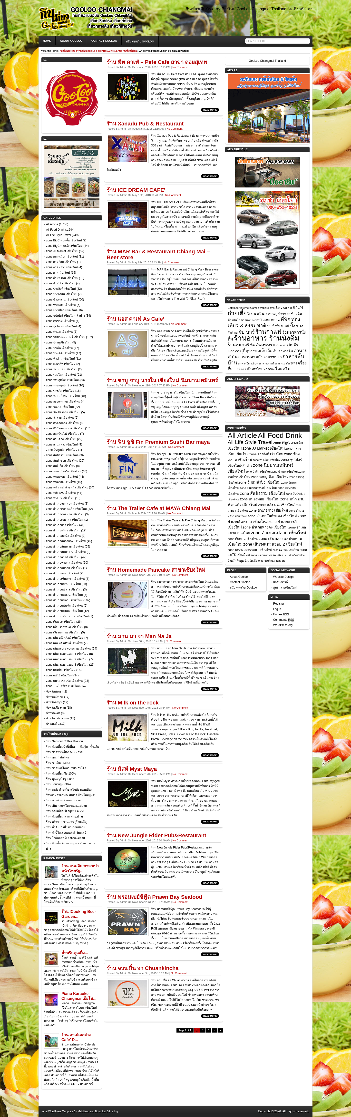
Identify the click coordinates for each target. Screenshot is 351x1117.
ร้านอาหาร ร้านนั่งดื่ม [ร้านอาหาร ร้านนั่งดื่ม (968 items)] (266, 338)
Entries (281, 614)
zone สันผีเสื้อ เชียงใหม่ (60, 466)
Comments (283, 620)
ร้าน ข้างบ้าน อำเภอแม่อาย (63, 800)
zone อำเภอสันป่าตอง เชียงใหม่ (66, 552)
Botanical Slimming (106, 1111)
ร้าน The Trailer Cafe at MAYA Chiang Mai (158, 508)
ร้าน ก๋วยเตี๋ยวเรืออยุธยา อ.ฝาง (65, 811)
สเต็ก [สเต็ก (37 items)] (262, 351)
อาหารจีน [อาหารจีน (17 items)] (285, 351)
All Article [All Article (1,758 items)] (242, 435)
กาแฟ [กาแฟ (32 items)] (298, 307)
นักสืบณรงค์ (280, 582)
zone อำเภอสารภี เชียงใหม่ (63, 557)
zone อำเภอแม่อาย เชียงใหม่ (64, 600)
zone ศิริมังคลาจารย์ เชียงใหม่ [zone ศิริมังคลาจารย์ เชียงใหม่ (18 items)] (258, 487)
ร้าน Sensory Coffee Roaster (64, 741)
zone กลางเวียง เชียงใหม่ (62, 256)
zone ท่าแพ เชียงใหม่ (59, 331)
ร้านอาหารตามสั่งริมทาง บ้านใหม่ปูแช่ (70, 795)
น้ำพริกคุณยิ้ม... (74, 953)
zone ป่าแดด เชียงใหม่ (60, 353)
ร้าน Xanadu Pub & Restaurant (145, 124)
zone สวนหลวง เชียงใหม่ (62, 444)
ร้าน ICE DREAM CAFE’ (136, 190)
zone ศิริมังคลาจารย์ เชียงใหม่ (65, 428)
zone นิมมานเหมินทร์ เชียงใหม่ (65, 337)
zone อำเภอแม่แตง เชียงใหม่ (64, 611)
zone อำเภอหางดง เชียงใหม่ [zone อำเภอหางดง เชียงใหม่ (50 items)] (265, 527)
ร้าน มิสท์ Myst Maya (132, 769)
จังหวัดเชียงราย (56, 707)
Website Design (283, 577)
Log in (277, 609)
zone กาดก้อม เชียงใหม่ (61, 262)
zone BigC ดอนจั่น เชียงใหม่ (64, 240)
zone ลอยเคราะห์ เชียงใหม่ (63, 401)
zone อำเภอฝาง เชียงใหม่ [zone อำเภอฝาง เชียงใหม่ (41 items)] (268, 510)
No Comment (180, 67)
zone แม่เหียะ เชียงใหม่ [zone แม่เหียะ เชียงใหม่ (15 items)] (286, 549)
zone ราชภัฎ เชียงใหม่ (60, 391)
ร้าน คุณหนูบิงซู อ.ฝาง (60, 779)
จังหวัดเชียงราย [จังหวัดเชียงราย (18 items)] (253, 560)
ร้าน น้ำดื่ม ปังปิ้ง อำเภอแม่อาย (65, 827)
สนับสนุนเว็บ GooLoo (140, 41)
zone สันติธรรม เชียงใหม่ (62, 455)
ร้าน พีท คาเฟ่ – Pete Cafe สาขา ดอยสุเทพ (157, 62)
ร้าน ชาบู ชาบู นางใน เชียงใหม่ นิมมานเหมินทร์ (162, 380)
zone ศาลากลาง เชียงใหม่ (62, 423)
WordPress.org (282, 625)
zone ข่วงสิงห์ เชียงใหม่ (61, 288)
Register (278, 603)
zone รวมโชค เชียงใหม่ (61, 374)
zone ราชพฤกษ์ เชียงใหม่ (62, 385)
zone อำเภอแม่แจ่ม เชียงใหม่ (64, 605)
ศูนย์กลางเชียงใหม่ (285, 587)
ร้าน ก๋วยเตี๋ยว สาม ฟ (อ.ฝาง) (64, 816)
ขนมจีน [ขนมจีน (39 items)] (257, 313)
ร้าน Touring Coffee (58, 784)
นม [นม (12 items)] (269, 326)
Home (47, 40)
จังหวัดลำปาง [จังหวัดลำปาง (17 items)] (296, 555)
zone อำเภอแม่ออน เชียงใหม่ (64, 595)
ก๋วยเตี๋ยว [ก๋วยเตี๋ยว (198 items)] (239, 313)
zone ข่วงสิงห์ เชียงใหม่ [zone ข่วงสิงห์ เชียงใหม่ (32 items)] (266, 454)
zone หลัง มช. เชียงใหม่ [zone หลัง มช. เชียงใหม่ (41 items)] (276, 505)
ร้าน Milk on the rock (133, 703)
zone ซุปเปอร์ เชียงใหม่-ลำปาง (65, 315)
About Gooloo (71, 40)
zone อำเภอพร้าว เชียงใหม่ (63, 530)
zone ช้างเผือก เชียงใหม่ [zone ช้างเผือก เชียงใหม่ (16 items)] (267, 459)
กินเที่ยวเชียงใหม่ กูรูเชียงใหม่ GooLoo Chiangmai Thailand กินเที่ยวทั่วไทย (98, 51)
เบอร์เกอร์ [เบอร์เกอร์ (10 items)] (240, 369)
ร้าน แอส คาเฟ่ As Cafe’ (135, 319)
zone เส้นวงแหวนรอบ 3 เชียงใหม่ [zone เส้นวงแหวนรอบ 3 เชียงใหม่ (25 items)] (250, 550)
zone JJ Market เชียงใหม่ (62, 251)
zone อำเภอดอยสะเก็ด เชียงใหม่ (66, 509)
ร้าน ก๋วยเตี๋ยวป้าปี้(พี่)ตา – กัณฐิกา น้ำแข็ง (72, 746)
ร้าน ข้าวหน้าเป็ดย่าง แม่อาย (64, 752)
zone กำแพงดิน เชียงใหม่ (62, 278)
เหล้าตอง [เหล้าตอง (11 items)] (268, 369)
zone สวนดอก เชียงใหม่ (61, 439)
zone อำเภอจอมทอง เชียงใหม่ (65, 503)
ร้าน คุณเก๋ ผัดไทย (57, 757)
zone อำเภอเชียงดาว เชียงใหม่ (65, 578)
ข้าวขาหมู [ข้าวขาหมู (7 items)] (271, 314)
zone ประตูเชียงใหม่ (58, 342)
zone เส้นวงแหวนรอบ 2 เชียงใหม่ (67, 659)
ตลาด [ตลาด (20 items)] (275, 320)
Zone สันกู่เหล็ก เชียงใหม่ (62, 450)
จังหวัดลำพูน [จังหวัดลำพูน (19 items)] (236, 560)
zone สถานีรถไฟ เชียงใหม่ (62, 433)
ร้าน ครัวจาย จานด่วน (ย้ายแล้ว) (66, 822)
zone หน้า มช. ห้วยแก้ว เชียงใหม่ (67, 487)
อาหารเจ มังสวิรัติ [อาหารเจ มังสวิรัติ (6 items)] (285, 363)
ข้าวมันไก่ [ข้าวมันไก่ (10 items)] (234, 320)
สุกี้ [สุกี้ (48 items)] (242, 350)
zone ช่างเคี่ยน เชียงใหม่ (61, 294)
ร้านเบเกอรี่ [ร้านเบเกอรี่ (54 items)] (238, 344)
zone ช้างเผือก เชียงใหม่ (61, 310)
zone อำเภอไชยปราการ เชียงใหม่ (67, 616)
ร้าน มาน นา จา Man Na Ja (139, 636)
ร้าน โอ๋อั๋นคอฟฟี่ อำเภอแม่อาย (65, 838)
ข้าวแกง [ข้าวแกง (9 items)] (246, 320)
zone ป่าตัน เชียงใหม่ (59, 348)
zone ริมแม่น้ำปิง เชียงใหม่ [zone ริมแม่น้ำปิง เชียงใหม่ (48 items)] (259, 482)
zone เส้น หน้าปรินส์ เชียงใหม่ (65, 638)
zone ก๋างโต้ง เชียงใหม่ (60, 283)
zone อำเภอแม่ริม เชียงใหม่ (63, 584)
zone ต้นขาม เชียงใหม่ (60, 321)
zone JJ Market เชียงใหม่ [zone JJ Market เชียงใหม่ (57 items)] (263, 448)
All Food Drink (55, 229)
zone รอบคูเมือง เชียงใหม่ (62, 380)
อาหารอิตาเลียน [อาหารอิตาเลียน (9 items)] (248, 363)
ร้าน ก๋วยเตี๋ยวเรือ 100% (61, 773)
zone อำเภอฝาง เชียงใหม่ (62, 525)
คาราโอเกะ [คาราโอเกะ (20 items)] (261, 320)
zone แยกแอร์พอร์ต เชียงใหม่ (64, 681)
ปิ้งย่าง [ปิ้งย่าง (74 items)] (296, 325)
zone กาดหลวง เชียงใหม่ (62, 267)
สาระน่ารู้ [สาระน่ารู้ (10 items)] (282, 345)
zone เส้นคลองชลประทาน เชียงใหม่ (68, 648)
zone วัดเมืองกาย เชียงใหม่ (63, 412)
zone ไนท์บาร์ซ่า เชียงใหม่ (63, 686)
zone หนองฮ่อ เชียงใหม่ (61, 482)
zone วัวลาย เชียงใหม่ (60, 417)
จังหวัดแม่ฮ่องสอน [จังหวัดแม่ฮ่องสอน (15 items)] (274, 560)
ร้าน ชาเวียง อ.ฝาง (58, 763)
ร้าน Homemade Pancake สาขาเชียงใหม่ (156, 570)
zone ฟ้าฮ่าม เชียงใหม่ (60, 358)
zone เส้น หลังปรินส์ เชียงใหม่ (64, 643)
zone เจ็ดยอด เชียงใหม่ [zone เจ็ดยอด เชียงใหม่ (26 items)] (243, 539)
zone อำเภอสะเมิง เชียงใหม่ (63, 536)
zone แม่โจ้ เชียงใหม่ (59, 675)
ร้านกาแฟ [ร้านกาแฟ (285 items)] (268, 331)
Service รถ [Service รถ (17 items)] (283, 308)
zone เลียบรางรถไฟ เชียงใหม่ (64, 627)
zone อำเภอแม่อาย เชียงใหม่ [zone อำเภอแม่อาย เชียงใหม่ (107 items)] (278, 532)
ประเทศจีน (52, 723)
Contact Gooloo (104, 40)
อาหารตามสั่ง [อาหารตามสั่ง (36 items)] (250, 357)
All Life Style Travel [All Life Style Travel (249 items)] (250, 442)
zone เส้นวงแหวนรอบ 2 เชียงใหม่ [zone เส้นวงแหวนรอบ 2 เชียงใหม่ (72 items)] (272, 544)
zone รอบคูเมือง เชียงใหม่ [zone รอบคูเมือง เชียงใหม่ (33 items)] (270, 477)
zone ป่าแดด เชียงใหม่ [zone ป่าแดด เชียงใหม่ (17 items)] (284, 471)
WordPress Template (60, 1111)
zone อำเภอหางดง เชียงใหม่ (64, 562)
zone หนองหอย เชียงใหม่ (62, 476)
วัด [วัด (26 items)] (252, 345)
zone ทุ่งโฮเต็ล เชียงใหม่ (61, 326)
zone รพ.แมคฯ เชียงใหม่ (61, 369)
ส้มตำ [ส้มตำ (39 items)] (272, 350)
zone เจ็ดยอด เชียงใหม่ (61, 621)
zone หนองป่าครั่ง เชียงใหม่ (63, 471)
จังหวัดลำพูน (54, 702)
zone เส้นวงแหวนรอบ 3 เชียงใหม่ (67, 664)
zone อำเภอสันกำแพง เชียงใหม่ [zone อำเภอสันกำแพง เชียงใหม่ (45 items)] (272, 516)
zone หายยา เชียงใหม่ (60, 498)
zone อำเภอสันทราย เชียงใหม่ (65, 546)
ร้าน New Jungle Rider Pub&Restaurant (156, 835)
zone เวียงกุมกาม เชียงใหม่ (63, 632)
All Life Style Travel (58, 235)
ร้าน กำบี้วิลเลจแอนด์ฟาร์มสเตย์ (66, 832)
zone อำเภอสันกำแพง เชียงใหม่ (66, 541)
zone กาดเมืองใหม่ (58, 272)
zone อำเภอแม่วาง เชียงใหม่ (64, 589)
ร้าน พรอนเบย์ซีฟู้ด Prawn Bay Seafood (154, 897)
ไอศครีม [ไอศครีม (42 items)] (283, 368)
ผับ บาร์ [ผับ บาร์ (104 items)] (246, 332)
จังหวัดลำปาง (54, 697)
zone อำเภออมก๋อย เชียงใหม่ (64, 568)
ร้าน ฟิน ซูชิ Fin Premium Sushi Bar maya (158, 442)
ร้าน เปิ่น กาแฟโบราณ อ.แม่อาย (66, 805)
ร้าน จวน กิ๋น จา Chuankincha (143, 968)
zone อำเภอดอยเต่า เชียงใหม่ (65, 519)
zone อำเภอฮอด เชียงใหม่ (62, 573)
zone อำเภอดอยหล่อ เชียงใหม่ (65, 514)
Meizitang (83, 1111)
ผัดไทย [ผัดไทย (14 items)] (233, 332)
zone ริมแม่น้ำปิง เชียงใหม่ (63, 396)
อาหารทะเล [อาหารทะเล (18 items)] (272, 357)
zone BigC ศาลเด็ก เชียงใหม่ (64, 246)
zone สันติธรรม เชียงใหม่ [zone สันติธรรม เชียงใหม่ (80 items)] (262, 493)
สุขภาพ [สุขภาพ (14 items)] (251, 351)
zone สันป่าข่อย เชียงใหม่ (62, 460)
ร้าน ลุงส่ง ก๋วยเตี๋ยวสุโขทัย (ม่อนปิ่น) (69, 789)
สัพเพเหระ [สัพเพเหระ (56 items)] (265, 344)
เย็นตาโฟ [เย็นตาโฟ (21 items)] (254, 369)
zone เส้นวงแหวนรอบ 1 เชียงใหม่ (67, 654)
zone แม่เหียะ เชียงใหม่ (61, 670)
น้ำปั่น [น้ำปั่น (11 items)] (276, 326)
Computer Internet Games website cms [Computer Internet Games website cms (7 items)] (251, 307)
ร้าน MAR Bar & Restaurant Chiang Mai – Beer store (158, 254)
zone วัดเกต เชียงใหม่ (60, 407)
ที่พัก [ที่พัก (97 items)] (285, 319)
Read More (210, 110)
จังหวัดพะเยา (54, 691)
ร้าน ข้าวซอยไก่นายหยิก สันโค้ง (66, 768)
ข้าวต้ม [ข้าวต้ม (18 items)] (296, 314)
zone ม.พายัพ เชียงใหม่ (61, 364)
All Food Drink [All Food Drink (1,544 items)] (280, 435)
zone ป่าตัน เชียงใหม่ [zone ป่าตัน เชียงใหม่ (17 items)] (258, 471)
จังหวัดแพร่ (53, 713)
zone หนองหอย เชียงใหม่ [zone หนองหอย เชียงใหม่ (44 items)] (259, 499)
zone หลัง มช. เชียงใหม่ (61, 493)
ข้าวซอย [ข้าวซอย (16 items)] (284, 314)
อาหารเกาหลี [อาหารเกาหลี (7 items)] (266, 363)
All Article (52, 224)
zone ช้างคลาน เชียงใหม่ (62, 299)
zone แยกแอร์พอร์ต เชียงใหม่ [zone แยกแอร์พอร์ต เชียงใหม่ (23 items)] (269, 555)
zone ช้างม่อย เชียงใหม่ (61, 305)
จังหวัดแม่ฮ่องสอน (57, 718)
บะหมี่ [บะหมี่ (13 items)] (285, 326)
